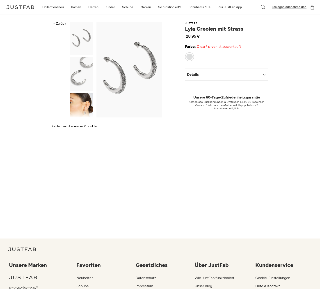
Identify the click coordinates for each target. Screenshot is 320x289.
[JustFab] (32, 277)
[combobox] (258, 7)
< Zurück (59, 23)
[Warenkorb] (312, 7)
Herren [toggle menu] (93, 7)
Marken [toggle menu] (145, 7)
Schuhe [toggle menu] (127, 7)
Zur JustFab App (230, 7)
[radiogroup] (224, 56)
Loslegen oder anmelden (289, 7)
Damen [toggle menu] (76, 7)
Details (226, 74)
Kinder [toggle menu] (110, 7)
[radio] (189, 56)
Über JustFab (212, 265)
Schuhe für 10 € (200, 7)
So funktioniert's (169, 7)
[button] (263, 7)
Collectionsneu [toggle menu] (53, 7)
